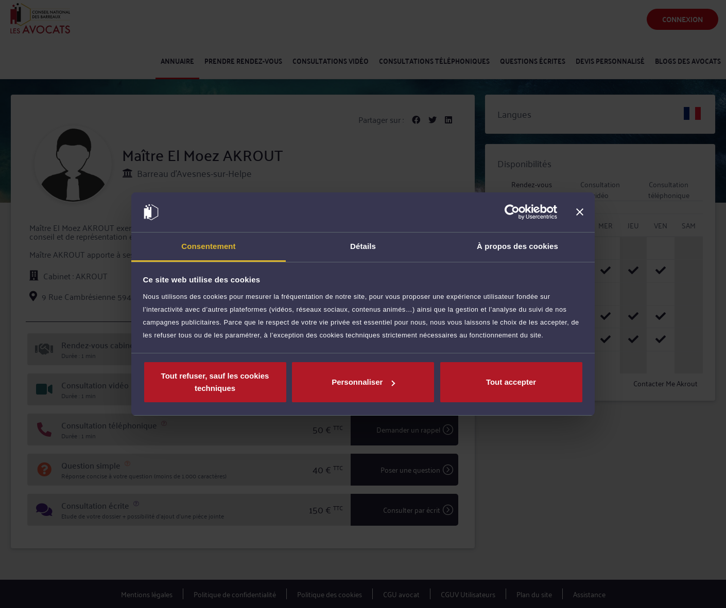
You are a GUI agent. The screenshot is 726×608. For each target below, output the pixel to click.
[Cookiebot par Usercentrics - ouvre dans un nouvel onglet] (512, 212)
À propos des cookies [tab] (517, 246)
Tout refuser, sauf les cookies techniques (215, 381)
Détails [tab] (363, 246)
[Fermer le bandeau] (579, 212)
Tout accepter (511, 382)
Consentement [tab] (208, 246)
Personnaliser (363, 382)
